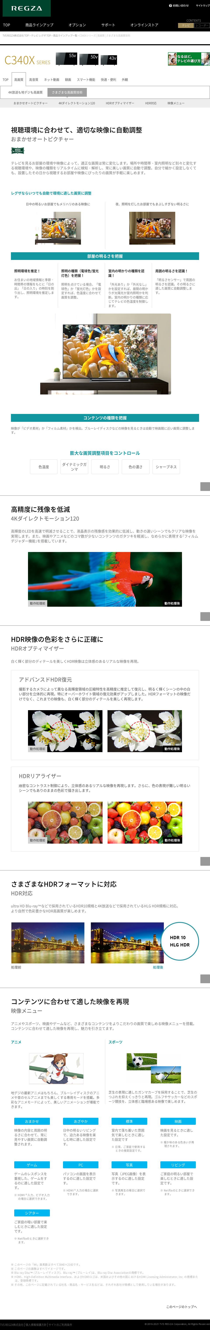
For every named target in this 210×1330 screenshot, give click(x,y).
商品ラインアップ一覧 (65, 35)
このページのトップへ (181, 1306)
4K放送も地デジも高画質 (25, 92)
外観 (125, 79)
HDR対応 (151, 103)
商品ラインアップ (39, 24)
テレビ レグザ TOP (41, 35)
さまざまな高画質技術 (67, 92)
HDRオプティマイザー (120, 103)
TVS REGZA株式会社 (12, 1325)
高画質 (18, 79)
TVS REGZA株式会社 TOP (16, 35)
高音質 (33, 79)
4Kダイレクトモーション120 (77, 103)
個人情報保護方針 (36, 1325)
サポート (108, 24)
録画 (68, 79)
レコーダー (202, 25)
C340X (27, 59)
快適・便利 (108, 79)
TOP (6, 24)
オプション (77, 24)
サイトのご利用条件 (60, 1325)
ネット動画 (51, 79)
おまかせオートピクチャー (31, 103)
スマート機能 (86, 79)
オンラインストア (144, 24)
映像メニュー (176, 103)
